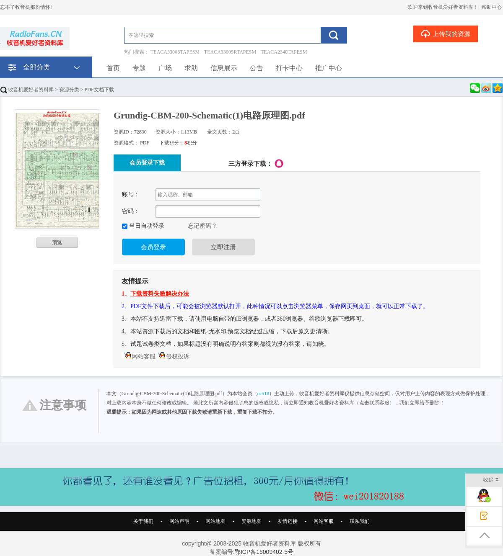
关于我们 (143, 521)
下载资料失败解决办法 (159, 294)
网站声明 (179, 521)
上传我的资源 (445, 33)
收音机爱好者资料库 (27, 90)
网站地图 (215, 521)
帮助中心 (492, 7)
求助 (191, 68)
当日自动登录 (145, 226)
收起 (491, 480)
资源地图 (251, 521)
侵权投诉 (172, 356)
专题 (139, 68)
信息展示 (223, 68)
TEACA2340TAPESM (284, 52)
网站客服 (139, 356)
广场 (165, 68)
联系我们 (360, 521)
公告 (256, 68)
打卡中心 (289, 68)
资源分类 (69, 90)
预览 (57, 242)
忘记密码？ (202, 226)
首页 (113, 68)
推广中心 (328, 68)
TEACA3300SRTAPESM (230, 52)
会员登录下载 (147, 163)
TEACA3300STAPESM (175, 52)
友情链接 (287, 521)
